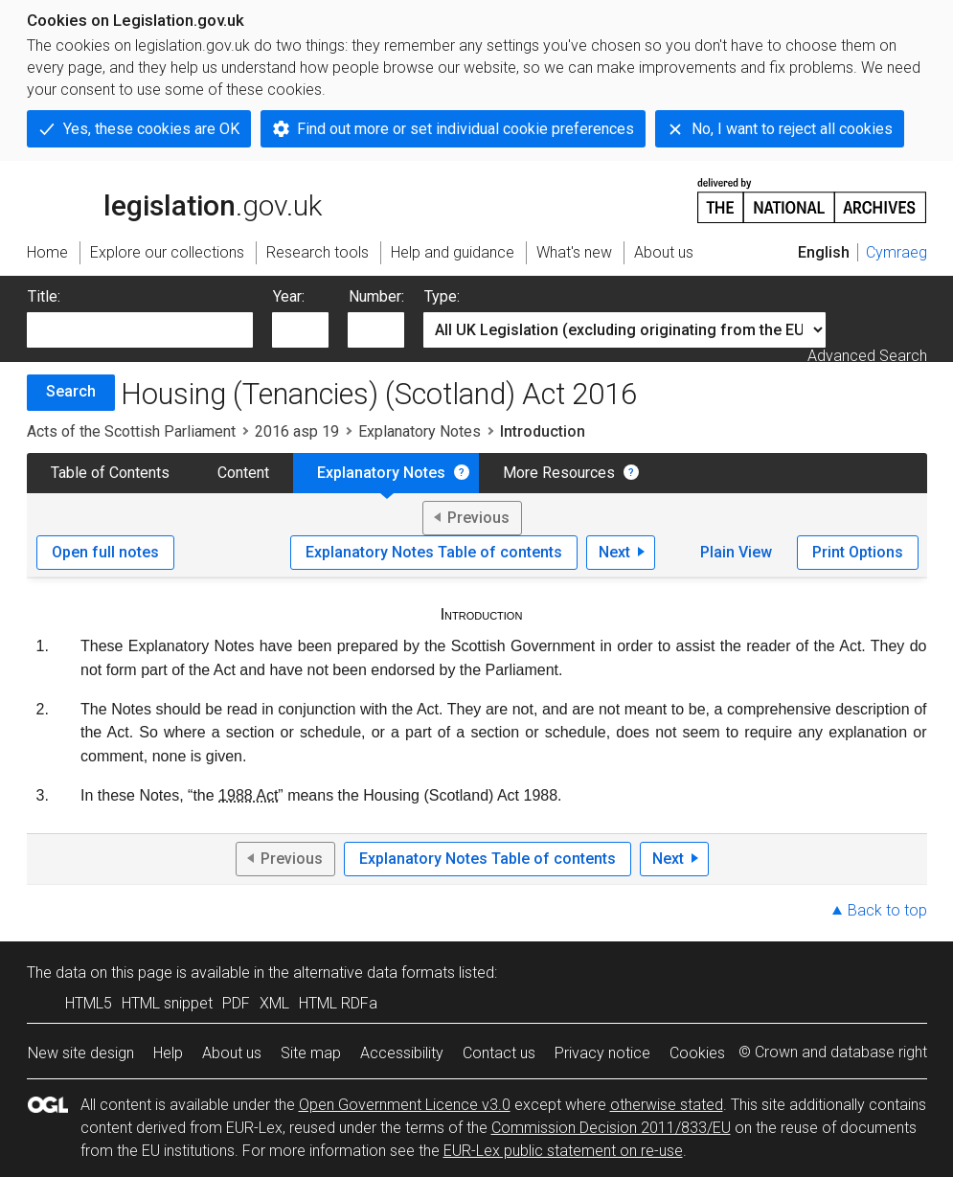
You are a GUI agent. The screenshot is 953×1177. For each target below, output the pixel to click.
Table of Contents (110, 473)
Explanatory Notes (419, 431)
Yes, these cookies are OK (151, 129)
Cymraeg (896, 252)
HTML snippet (167, 1003)
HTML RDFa (338, 1003)
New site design (81, 1053)
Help (168, 1053)
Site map (311, 1053)
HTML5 (88, 1003)
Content (243, 473)
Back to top (887, 910)
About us (231, 1053)
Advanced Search (867, 356)
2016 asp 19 (297, 431)
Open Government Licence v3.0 (405, 1105)
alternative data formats (374, 972)
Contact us (499, 1053)
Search (71, 391)
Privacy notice (602, 1053)
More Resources (559, 473)
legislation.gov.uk (174, 199)
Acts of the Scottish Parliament (131, 431)
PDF (236, 1003)
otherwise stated (666, 1105)
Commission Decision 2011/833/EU (611, 1128)
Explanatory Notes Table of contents (434, 552)
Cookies (697, 1053)
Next (614, 552)
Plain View (736, 552)
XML (274, 1003)
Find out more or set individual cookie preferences (465, 129)
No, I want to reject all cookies (792, 129)
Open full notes (105, 552)
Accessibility (401, 1053)
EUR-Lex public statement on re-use (563, 1151)
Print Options (857, 552)
